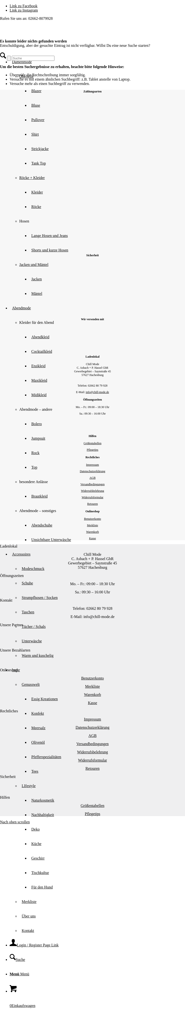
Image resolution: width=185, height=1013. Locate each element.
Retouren (92, 504)
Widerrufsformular (92, 497)
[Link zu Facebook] (24, 6)
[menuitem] (102, 837)
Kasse (92, 538)
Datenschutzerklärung (92, 471)
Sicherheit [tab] (8, 777)
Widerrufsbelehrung (92, 491)
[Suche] (17, 959)
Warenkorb (92, 532)
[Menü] (19, 974)
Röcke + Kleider (32, 178)
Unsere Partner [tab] (11, 625)
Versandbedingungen (92, 484)
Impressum (92, 464)
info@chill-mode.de (97, 392)
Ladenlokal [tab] (8, 546)
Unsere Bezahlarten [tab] (15, 650)
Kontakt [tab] (6, 600)
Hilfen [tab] (5, 797)
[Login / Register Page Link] (34, 945)
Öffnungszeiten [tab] (12, 576)
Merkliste (92, 525)
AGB (92, 477)
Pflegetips (92, 449)
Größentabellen (92, 443)
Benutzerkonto (92, 518)
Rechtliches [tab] (9, 711)
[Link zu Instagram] (24, 10)
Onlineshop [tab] (9, 670)
